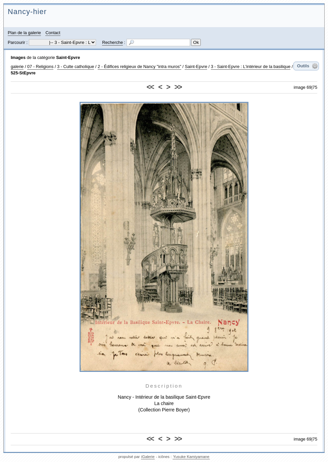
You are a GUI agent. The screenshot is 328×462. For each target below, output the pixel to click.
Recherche (112, 42)
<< (150, 87)
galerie (17, 66)
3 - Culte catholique (75, 66)
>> (177, 87)
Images (18, 57)
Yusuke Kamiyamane (191, 457)
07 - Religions (40, 66)
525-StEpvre (23, 72)
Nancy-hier (27, 11)
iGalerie (148, 457)
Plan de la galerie (24, 32)
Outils (303, 65)
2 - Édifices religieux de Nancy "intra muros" (139, 66)
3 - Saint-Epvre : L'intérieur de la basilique (250, 66)
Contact (52, 32)
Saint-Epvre (68, 57)
